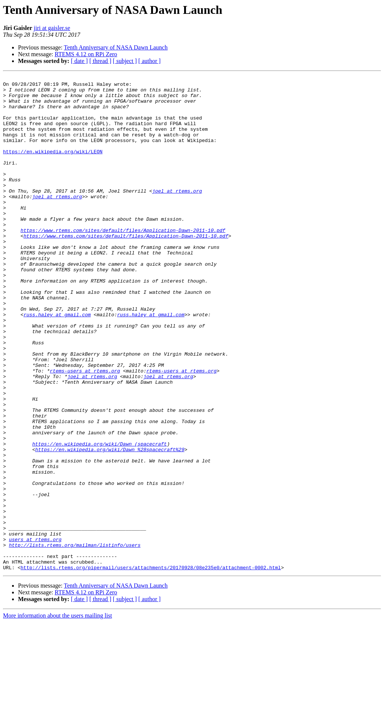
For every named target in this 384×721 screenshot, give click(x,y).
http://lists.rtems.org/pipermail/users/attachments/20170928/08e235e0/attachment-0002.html (151, 666)
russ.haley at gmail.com (57, 362)
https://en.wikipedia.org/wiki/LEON (52, 167)
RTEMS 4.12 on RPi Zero (86, 54)
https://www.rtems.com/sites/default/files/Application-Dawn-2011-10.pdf (123, 261)
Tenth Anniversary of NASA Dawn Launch (116, 47)
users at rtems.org (35, 632)
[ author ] (149, 61)
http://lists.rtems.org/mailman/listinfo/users (75, 639)
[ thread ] (100, 61)
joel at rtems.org (177, 214)
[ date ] (79, 61)
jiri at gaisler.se (52, 28)
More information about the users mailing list (57, 714)
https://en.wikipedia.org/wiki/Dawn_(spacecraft (99, 518)
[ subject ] (125, 61)
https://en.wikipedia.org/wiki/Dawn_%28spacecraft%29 (109, 524)
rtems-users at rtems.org (85, 430)
